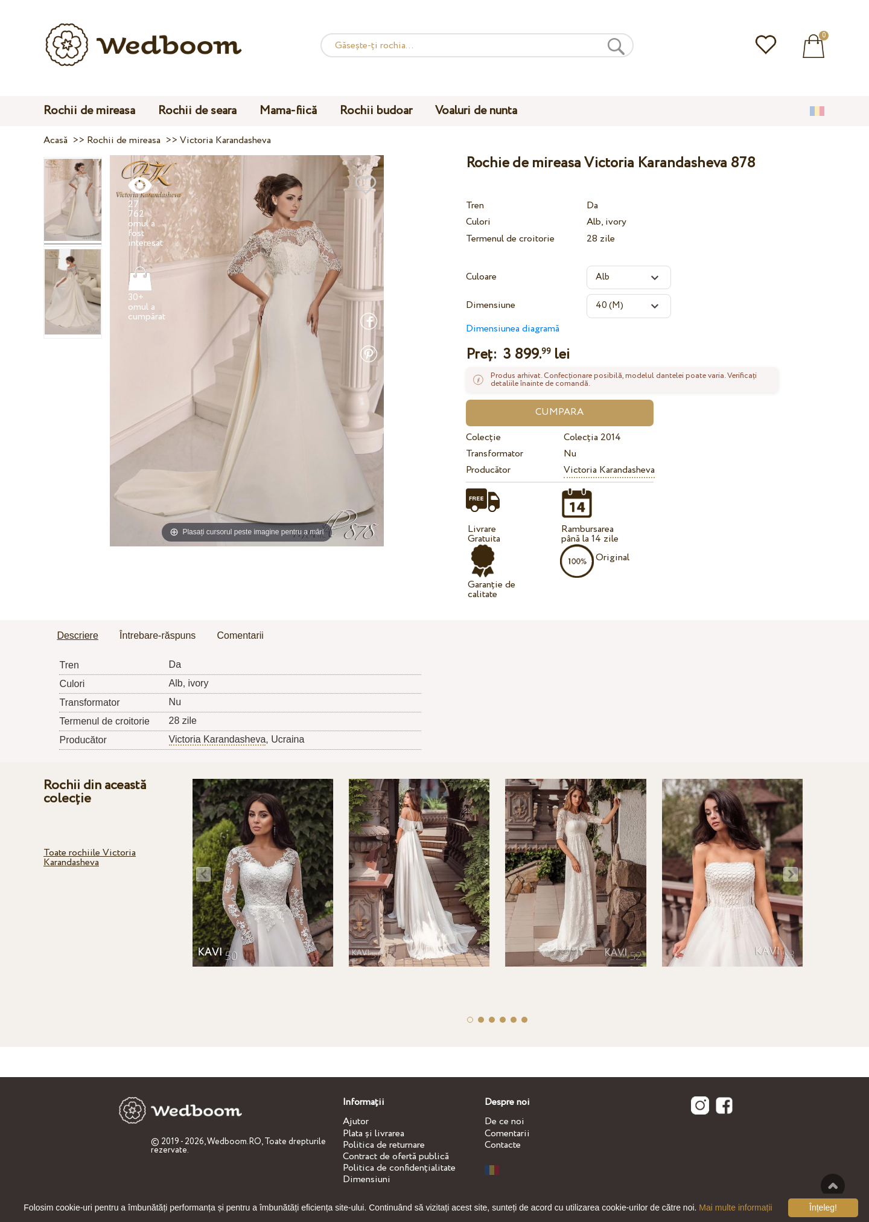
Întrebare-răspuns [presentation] (157, 635)
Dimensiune (490, 305)
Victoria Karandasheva (609, 470)
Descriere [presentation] (77, 635)
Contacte (503, 1145)
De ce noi (504, 1121)
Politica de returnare (384, 1145)
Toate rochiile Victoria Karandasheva (89, 857)
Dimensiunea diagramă (512, 329)
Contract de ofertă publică (396, 1156)
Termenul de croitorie (510, 239)
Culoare (481, 277)
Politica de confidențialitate (399, 1168)
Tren (475, 205)
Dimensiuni (366, 1179)
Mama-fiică (288, 111)
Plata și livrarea (373, 1133)
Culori (478, 222)
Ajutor (356, 1121)
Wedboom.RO (234, 1142)
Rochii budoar (376, 111)
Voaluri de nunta (476, 111)
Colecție (483, 437)
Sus (833, 1186)
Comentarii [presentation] (240, 635)
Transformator (494, 453)
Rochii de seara (197, 111)
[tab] (77, 636)
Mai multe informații (735, 1207)
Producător (488, 470)
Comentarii (507, 1133)
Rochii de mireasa (89, 111)
